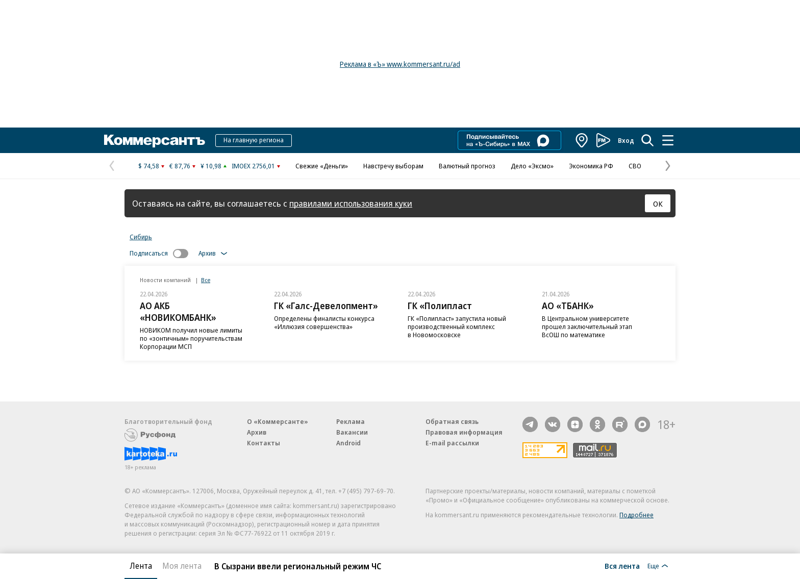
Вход (626, 140)
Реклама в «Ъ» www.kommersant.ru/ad (400, 64)
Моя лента (182, 565)
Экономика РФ (591, 165)
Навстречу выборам (393, 165)
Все (205, 280)
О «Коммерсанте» (277, 421)
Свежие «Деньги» (321, 165)
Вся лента (622, 566)
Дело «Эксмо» (532, 165)
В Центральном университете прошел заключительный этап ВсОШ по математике (587, 326)
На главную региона (253, 139)
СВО (635, 165)
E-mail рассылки (452, 442)
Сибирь (141, 236)
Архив (256, 432)
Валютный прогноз (467, 165)
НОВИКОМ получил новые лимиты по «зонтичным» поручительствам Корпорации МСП (191, 338)
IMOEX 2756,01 (253, 165)
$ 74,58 (148, 165)
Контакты (263, 442)
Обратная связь (452, 421)
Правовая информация (464, 432)
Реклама (350, 421)
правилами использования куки (350, 203)
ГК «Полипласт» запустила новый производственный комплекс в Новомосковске (457, 326)
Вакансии (352, 432)
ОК (658, 203)
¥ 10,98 (211, 165)
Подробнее (636, 514)
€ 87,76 (179, 165)
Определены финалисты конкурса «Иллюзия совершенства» (324, 322)
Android (348, 442)
